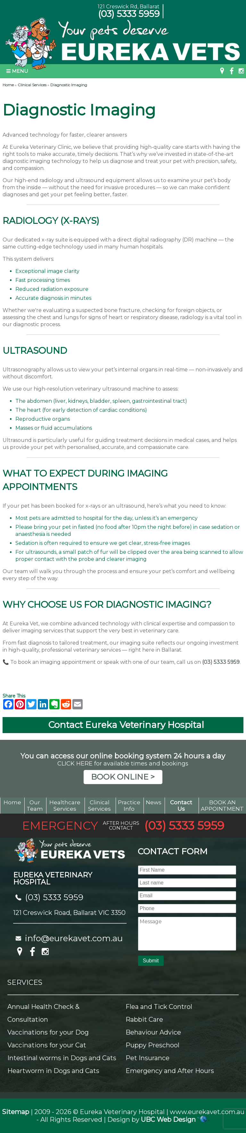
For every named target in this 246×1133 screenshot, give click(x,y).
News (153, 802)
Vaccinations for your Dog (48, 1032)
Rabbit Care (144, 1019)
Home (8, 84)
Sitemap (15, 1112)
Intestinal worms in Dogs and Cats (61, 1058)
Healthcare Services (64, 805)
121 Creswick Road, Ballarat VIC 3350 (69, 913)
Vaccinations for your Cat (46, 1045)
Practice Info (129, 805)
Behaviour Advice (153, 1032)
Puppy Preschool (152, 1045)
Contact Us (181, 805)
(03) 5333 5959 (129, 13)
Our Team (35, 805)
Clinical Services (32, 84)
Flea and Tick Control (159, 1006)
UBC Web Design (168, 1119)
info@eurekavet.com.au (74, 938)
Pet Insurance (147, 1058)
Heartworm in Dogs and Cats (53, 1071)
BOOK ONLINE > (123, 777)
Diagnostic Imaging (68, 84)
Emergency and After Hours (170, 1071)
